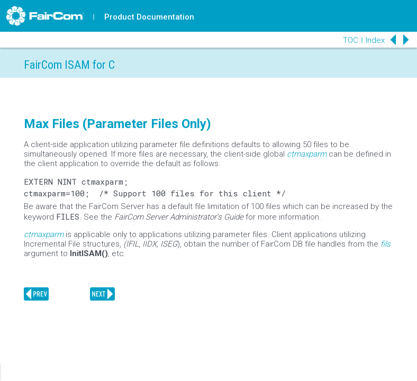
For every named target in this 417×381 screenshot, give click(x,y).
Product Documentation (149, 17)
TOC (350, 40)
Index (375, 40)
